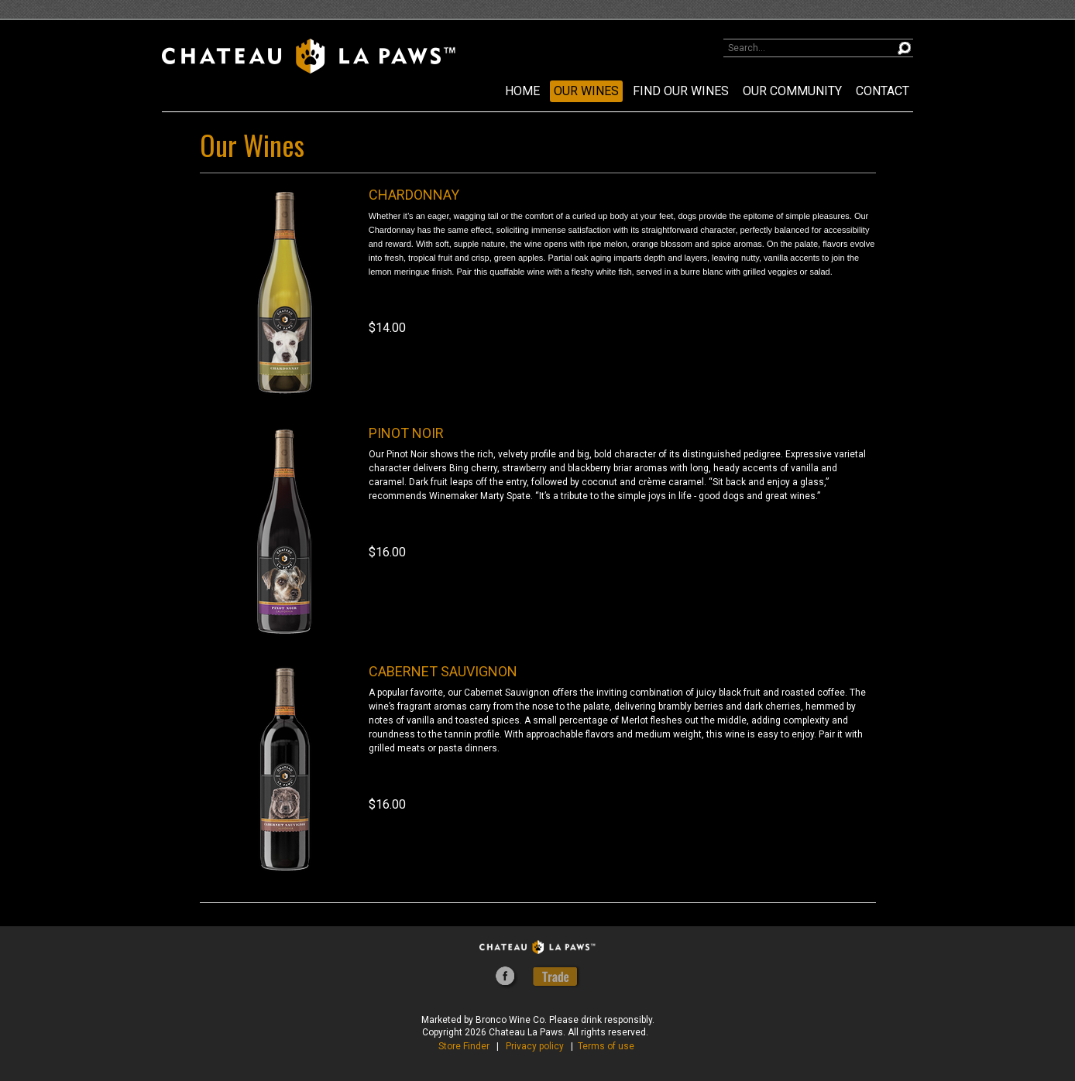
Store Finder (463, 1046)
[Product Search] (818, 48)
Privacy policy (535, 1046)
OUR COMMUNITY (792, 91)
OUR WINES (586, 91)
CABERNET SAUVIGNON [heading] (443, 671)
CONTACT (882, 91)
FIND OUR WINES (681, 91)
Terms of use (606, 1046)
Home (522, 91)
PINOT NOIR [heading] (406, 433)
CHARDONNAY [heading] (414, 194)
